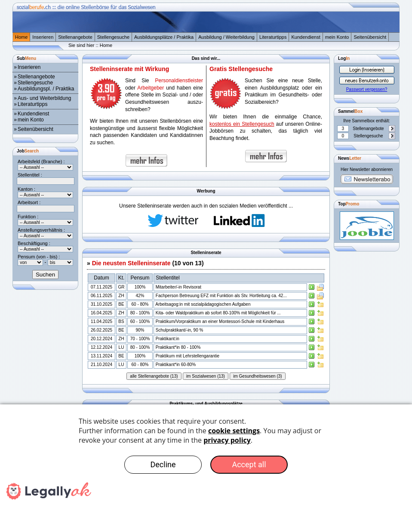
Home (21, 37)
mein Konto (337, 37)
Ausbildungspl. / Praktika (46, 89)
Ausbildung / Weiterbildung (226, 37)
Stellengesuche (113, 37)
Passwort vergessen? (366, 89)
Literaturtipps (273, 37)
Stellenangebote (75, 37)
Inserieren (42, 37)
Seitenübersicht (370, 37)
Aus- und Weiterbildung (44, 98)
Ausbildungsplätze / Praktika (164, 37)
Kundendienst (305, 37)
